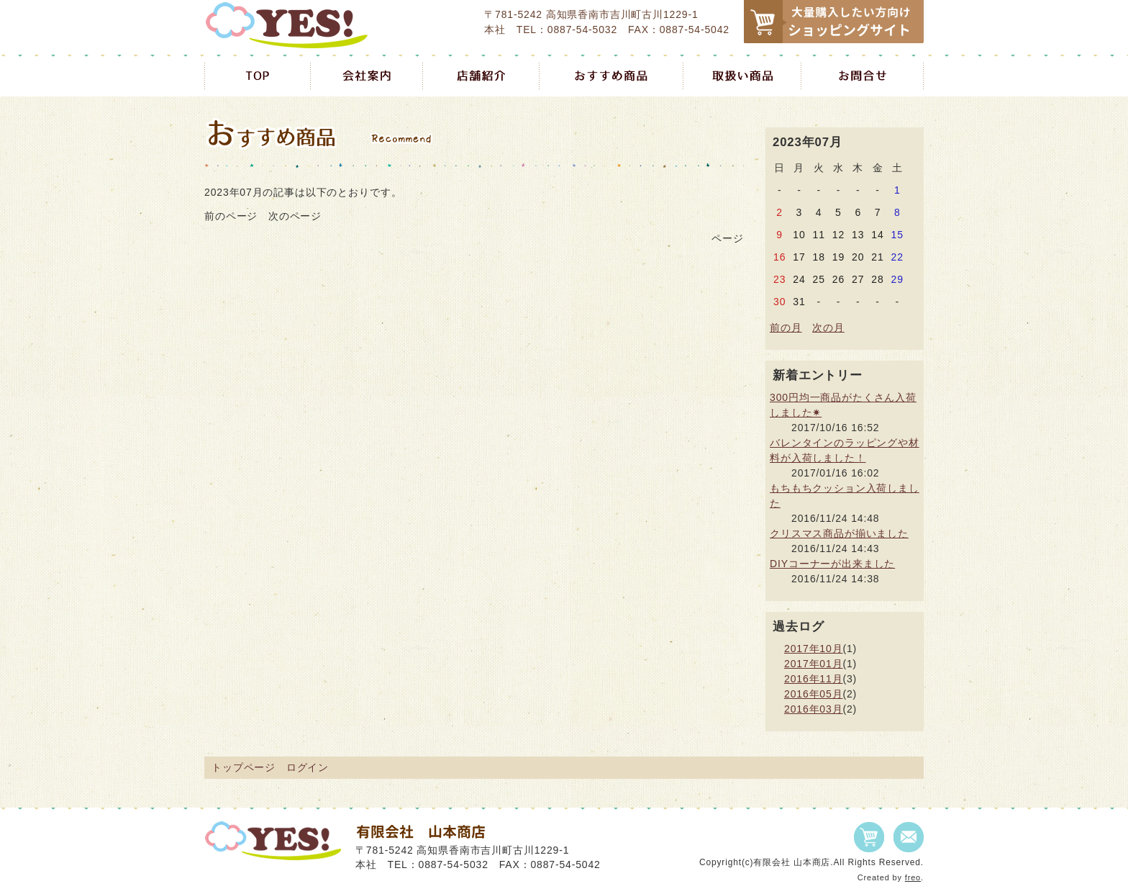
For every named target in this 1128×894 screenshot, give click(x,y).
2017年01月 (813, 663)
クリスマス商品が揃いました (839, 533)
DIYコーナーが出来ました (832, 563)
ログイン (307, 767)
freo (913, 877)
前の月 (786, 327)
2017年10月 (813, 648)
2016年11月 (813, 679)
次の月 (828, 327)
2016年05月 (813, 694)
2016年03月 (813, 709)
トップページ (244, 767)
